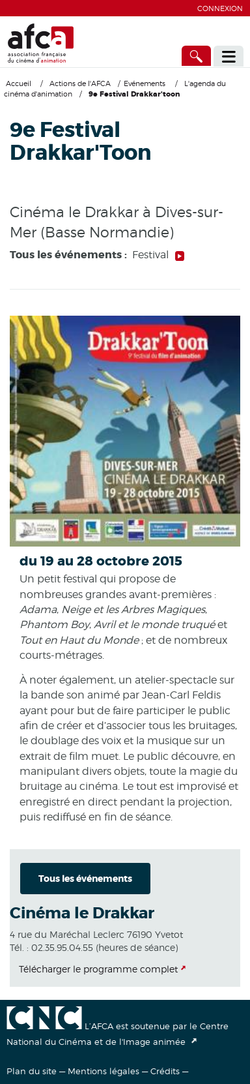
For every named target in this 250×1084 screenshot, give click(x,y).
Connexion (220, 8)
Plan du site (32, 1071)
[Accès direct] (197, 56)
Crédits (165, 1071)
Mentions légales (103, 1071)
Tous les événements (85, 878)
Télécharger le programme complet (98, 968)
